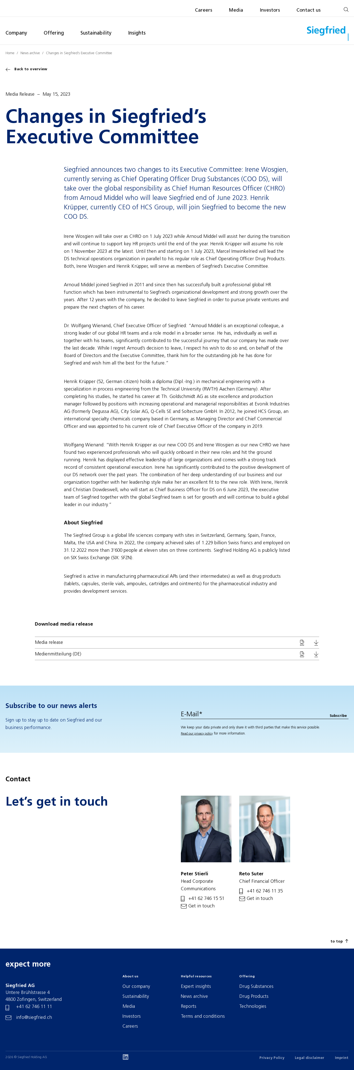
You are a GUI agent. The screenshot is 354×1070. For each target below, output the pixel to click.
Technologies (252, 1006)
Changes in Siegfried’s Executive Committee (79, 53)
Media (236, 10)
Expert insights (196, 986)
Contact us (308, 10)
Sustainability (95, 33)
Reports (188, 1006)
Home (10, 53)
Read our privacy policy (197, 733)
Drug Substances (256, 986)
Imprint (341, 1058)
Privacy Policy (271, 1058)
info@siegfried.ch (34, 1017)
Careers (203, 10)
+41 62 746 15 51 (206, 898)
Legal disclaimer (309, 1058)
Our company (136, 986)
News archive (30, 53)
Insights (136, 33)
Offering (54, 33)
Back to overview (26, 69)
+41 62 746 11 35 (265, 891)
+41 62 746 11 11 (34, 1006)
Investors (270, 10)
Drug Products (254, 996)
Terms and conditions (203, 1016)
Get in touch (201, 906)
